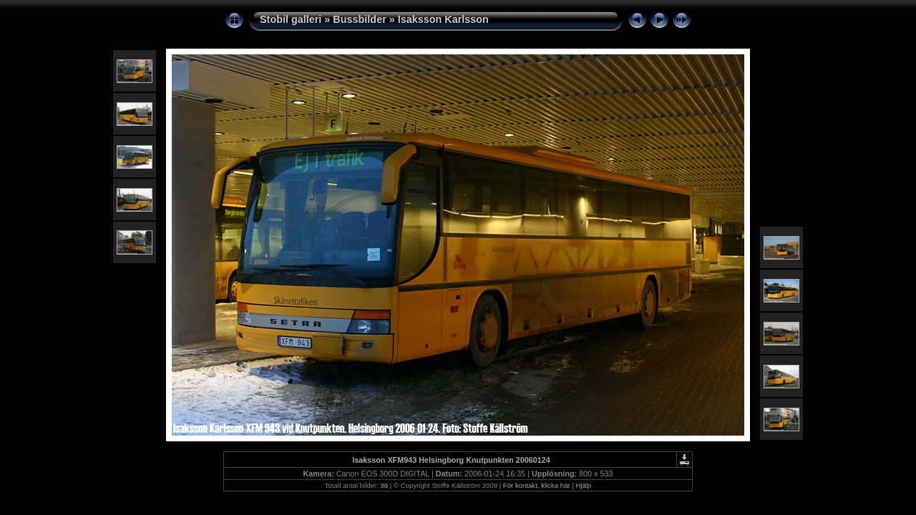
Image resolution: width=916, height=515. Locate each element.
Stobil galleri (290, 19)
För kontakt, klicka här (536, 485)
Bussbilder (359, 19)
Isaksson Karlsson (443, 19)
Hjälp (584, 485)
